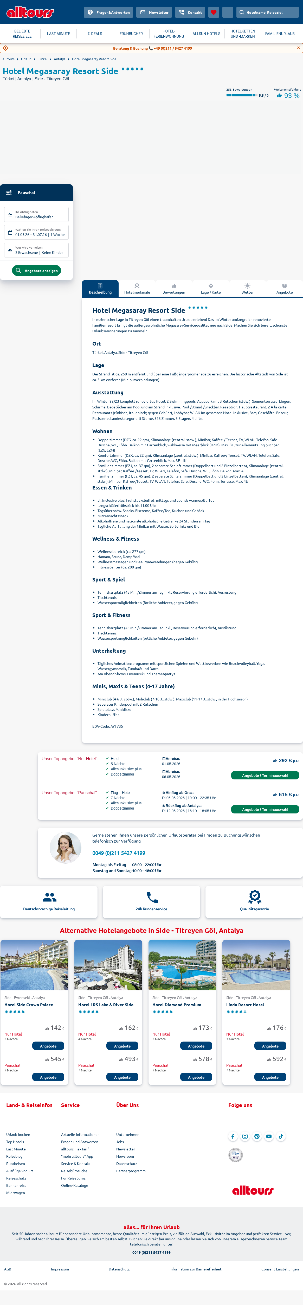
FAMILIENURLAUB (280, 34)
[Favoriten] (213, 12)
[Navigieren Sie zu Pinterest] (257, 1139)
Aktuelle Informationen (80, 1137)
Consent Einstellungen (280, 1267)
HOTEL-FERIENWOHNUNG (169, 33)
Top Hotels (15, 1144)
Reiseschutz (16, 1180)
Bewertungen (174, 291)
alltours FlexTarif (75, 1151)
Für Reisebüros (73, 1180)
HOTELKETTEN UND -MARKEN (242, 33)
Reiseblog (14, 1158)
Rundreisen (15, 1166)
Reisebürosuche (74, 1173)
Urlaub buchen (18, 1137)
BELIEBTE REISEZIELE (22, 33)
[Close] (298, 47)
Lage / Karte (211, 291)
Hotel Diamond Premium (176, 1007)
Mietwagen (15, 1195)
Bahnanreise (16, 1187)
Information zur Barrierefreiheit (196, 1267)
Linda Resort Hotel (245, 1007)
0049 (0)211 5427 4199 (118, 855)
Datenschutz (126, 1166)
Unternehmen (127, 1137)
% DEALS (95, 34)
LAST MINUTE (58, 34)
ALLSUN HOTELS (206, 34)
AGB (7, 1267)
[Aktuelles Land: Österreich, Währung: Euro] (227, 12)
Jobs (120, 1144)
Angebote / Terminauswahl (265, 778)
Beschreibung (100, 291)
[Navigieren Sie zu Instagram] (245, 1139)
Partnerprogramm (131, 1173)
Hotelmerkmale (137, 291)
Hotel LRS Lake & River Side (105, 1007)
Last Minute (16, 1151)
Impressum (60, 1267)
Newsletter (125, 1151)
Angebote (284, 291)
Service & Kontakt (75, 1166)
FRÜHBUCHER (131, 34)
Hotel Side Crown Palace (28, 1007)
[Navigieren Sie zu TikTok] (281, 1139)
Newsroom (125, 1158)
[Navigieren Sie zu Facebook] (233, 1139)
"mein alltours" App (77, 1158)
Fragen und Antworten (79, 1144)
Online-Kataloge (74, 1187)
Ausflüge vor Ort (19, 1173)
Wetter (248, 291)
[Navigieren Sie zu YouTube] (269, 1139)
